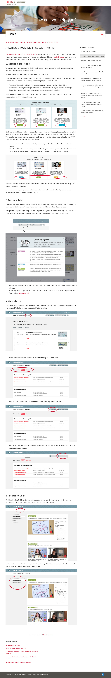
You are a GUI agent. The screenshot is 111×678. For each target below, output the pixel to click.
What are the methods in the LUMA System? (18, 662)
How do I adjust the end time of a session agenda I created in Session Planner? (91, 104)
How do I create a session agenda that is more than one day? (92, 111)
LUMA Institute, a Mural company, (15, 42)
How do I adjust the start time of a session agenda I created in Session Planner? (91, 95)
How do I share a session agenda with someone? (92, 73)
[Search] (52, 34)
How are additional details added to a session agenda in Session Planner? (92, 79)
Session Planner (53, 42)
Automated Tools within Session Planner (92, 56)
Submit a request (48, 635)
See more (83, 116)
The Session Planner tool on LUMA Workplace (22, 54)
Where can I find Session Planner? (91, 60)
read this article (58, 57)
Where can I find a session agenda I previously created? (91, 66)
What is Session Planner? (88, 51)
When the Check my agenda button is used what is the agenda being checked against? (92, 87)
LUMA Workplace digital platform (36, 42)
